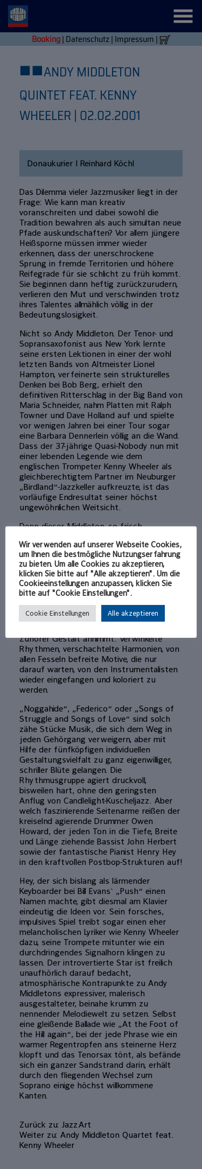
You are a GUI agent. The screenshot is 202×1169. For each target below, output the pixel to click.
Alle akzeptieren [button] (133, 613)
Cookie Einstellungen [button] (57, 613)
